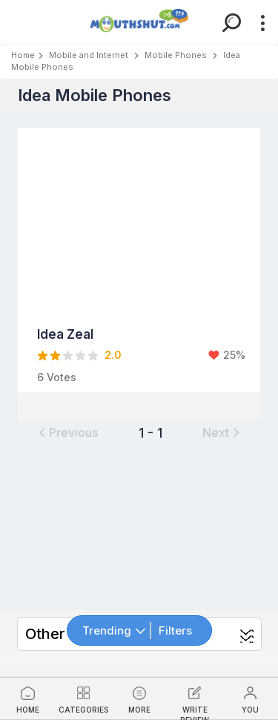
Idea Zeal (65, 334)
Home (23, 55)
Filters (175, 630)
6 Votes (56, 377)
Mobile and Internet (88, 55)
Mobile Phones (176, 55)
